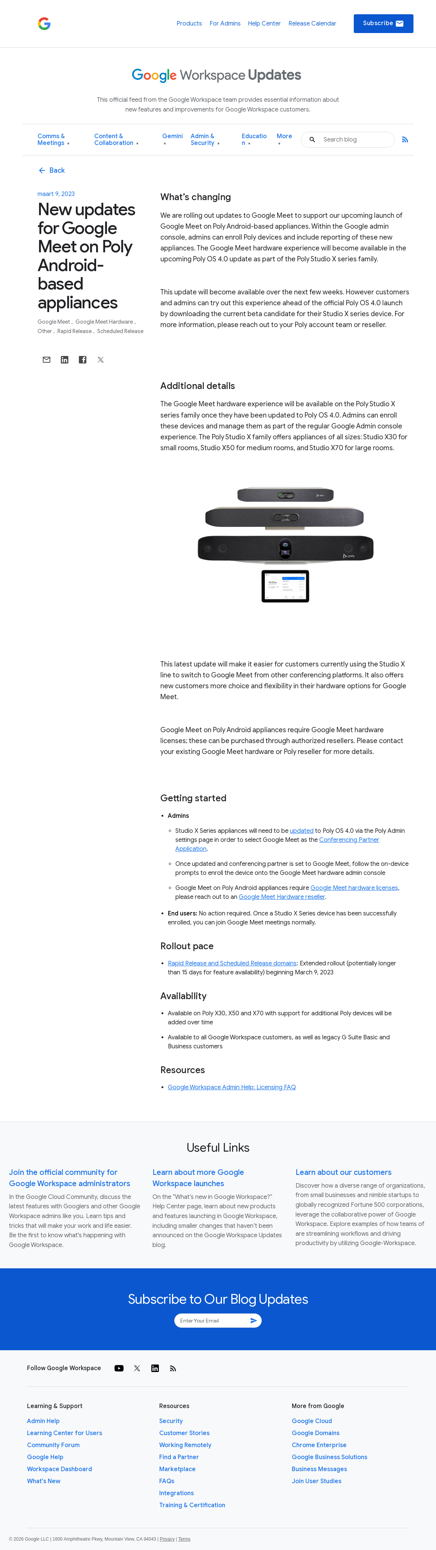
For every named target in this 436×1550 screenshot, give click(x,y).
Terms (184, 1539)
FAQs (166, 1481)
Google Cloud (312, 1421)
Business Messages (319, 1469)
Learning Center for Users (64, 1433)
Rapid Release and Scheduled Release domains (232, 963)
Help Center (264, 23)
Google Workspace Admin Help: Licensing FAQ (232, 1087)
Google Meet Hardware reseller (282, 897)
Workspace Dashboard (59, 1469)
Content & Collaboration (116, 140)
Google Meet (54, 321)
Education (254, 140)
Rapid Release (75, 331)
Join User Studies (316, 1481)
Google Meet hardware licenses (354, 888)
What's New (43, 1481)
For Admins (225, 23)
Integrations (176, 1493)
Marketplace (177, 1469)
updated (302, 831)
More (284, 140)
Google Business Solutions (329, 1457)
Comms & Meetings (53, 140)
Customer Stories (184, 1433)
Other (45, 331)
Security (171, 1421)
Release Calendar (312, 23)
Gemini (172, 140)
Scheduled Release (120, 331)
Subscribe (383, 23)
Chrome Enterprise (319, 1445)
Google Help (45, 1457)
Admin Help (43, 1421)
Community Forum (53, 1445)
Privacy (167, 1539)
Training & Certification (192, 1505)
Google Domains (315, 1433)
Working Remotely (185, 1445)
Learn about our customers (344, 1172)
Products (189, 23)
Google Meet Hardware (104, 321)
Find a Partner (179, 1457)
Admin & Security (205, 140)
